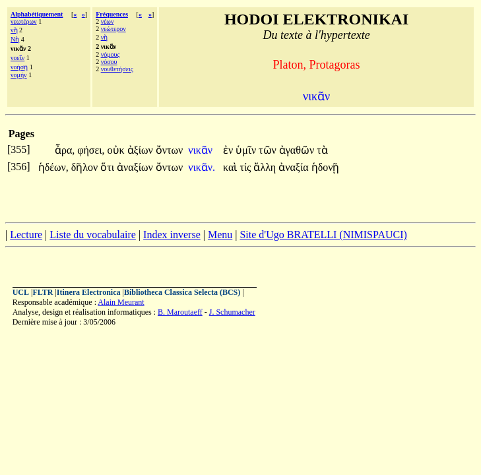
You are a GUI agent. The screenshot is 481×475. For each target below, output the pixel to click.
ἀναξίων (136, 167)
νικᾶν (201, 150)
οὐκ (117, 150)
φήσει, (90, 150)
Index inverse (172, 234)
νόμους (110, 54)
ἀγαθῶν (298, 150)
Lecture (26, 234)
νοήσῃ (19, 67)
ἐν (229, 150)
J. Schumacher (232, 312)
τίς (246, 167)
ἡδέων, (53, 167)
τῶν (269, 150)
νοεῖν (17, 57)
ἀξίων (141, 150)
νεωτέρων (24, 21)
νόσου (109, 61)
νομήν (19, 75)
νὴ (14, 30)
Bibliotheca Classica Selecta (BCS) (182, 292)
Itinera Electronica (89, 292)
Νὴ (15, 39)
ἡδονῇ (325, 167)
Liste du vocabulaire (92, 234)
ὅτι (108, 167)
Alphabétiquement (37, 14)
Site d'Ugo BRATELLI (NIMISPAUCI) (323, 234)
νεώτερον (113, 28)
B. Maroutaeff (180, 312)
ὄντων (169, 150)
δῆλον (86, 167)
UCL (21, 292)
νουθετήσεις (117, 69)
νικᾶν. (201, 167)
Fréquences (112, 14)
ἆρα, (65, 150)
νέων (107, 21)
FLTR (42, 292)
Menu (220, 234)
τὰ (322, 150)
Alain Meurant (121, 302)
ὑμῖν (247, 150)
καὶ (231, 167)
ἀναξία (294, 167)
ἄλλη (265, 167)
